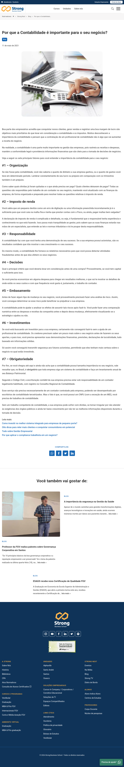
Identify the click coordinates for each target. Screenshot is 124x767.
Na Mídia (88, 670)
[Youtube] (52, 634)
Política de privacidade (52, 725)
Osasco (46, 678)
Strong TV (89, 678)
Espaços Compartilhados (54, 701)
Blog (29, 16)
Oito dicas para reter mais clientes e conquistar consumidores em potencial (38, 427)
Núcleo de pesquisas (93, 713)
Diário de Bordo (91, 682)
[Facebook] (58, 634)
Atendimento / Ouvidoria (9, 2)
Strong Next (21, 16)
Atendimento (48, 717)
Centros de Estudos (93, 698)
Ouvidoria (47, 721)
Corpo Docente (91, 709)
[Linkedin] (65, 634)
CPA (4, 678)
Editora (46, 705)
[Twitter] (71, 634)
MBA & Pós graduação (11, 730)
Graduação (6, 702)
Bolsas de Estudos (51, 734)
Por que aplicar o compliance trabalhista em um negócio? (29, 435)
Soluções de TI (49, 697)
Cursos (56, 9)
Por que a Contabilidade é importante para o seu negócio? (43, 16)
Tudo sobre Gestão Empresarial (17, 431)
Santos (46, 674)
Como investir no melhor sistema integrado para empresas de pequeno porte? (39, 423)
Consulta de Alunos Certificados (16, 687)
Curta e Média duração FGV (13, 715)
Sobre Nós (6, 665)
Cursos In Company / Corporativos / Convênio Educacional (58, 691)
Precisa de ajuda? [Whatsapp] (111, 762)
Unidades (67, 9)
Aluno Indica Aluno (92, 694)
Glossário (47, 729)
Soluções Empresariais (101, 2)
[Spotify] (78, 634)
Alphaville (47, 665)
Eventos (88, 665)
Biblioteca (6, 674)
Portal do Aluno (116, 2)
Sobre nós (78, 9)
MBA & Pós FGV (8, 706)
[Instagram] (45, 634)
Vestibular (6, 698)
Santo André (48, 670)
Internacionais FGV (10, 711)
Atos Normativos (9, 682)
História (5, 670)
